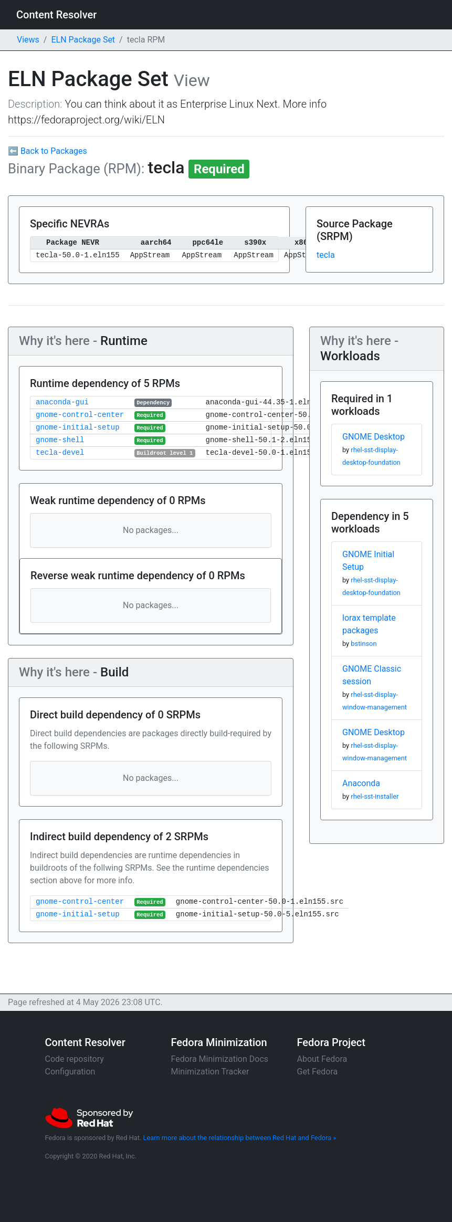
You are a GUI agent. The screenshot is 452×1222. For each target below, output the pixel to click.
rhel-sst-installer (374, 796)
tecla (326, 255)
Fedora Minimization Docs (220, 1059)
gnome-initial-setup (78, 428)
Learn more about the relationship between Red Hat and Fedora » (240, 1138)
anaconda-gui (62, 403)
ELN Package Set (83, 40)
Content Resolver (56, 14)
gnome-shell (60, 440)
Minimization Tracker (210, 1072)
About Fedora (322, 1059)
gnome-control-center (80, 415)
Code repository (74, 1059)
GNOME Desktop (373, 437)
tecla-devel (60, 453)
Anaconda (361, 783)
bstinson (363, 643)
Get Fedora (317, 1072)
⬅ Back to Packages (47, 151)
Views (28, 40)
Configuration (70, 1072)
